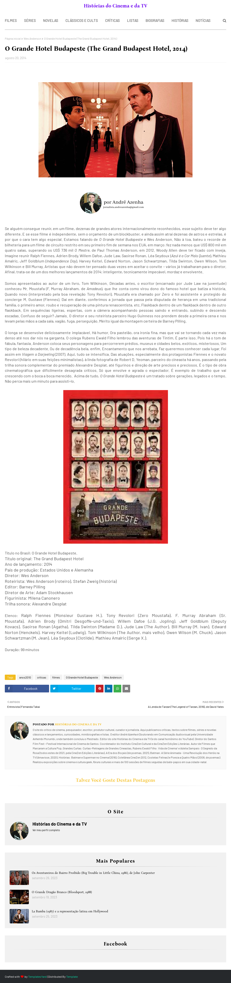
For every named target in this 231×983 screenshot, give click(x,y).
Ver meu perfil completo (46, 830)
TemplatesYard (37, 976)
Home (7, 5)
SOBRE (20, 5)
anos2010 (25, 677)
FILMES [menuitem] (11, 20)
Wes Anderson (32, 38)
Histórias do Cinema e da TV (115, 6)
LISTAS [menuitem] (132, 20)
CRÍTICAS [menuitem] (112, 20)
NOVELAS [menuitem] (50, 20)
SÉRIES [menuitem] (30, 20)
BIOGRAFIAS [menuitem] (155, 20)
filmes (56, 677)
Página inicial (13, 38)
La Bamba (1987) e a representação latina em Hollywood (70, 911)
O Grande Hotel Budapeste (82, 677)
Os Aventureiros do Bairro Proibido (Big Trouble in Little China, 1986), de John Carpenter (93, 873)
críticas (41, 677)
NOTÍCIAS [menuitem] (203, 20)
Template (72, 976)
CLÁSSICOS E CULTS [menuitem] (81, 20)
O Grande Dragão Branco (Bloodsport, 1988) (62, 892)
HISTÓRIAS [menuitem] (180, 20)
